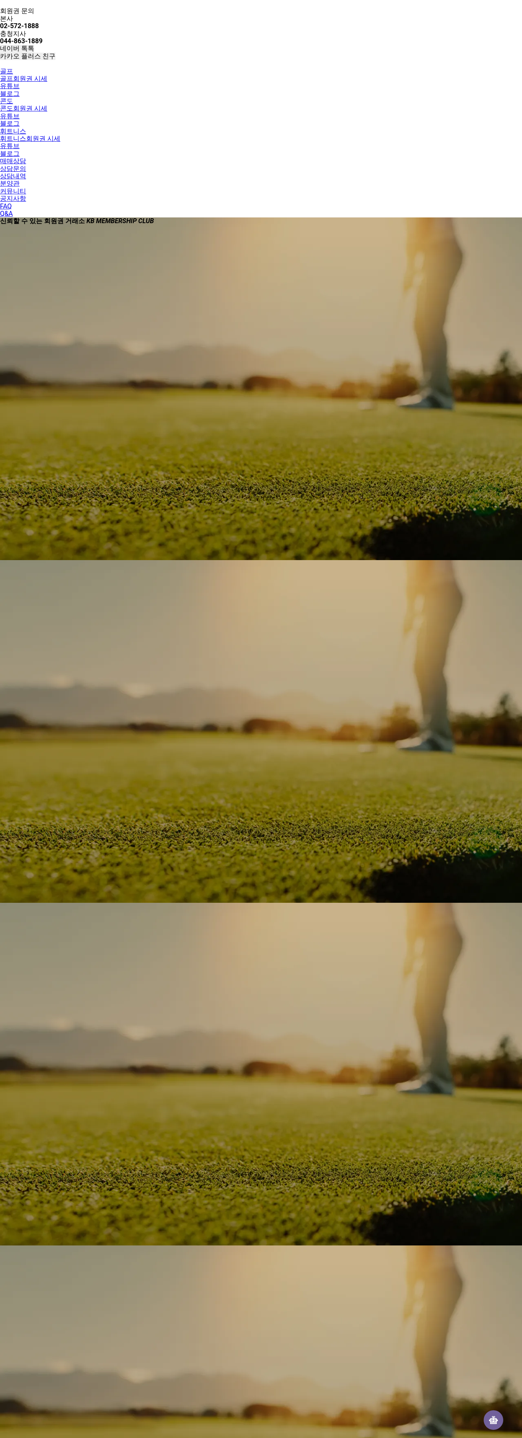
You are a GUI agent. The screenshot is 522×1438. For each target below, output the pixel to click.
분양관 (10, 183)
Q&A (6, 213)
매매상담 (13, 161)
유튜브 (10, 86)
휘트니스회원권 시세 (30, 138)
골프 (6, 71)
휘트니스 (13, 131)
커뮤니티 (13, 191)
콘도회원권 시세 (23, 108)
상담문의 (13, 169)
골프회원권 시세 (23, 78)
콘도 (6, 101)
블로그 (10, 93)
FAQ (6, 206)
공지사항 (13, 198)
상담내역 (13, 176)
